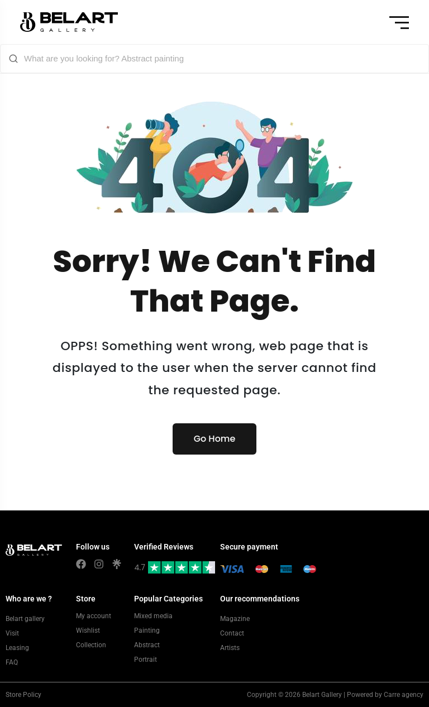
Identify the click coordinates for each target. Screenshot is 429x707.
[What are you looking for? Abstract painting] (222, 58)
